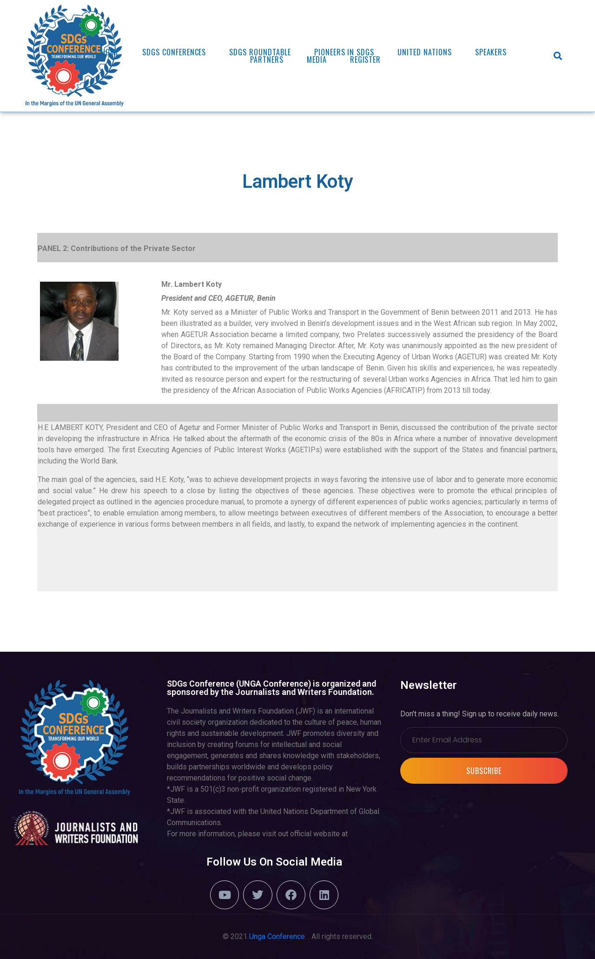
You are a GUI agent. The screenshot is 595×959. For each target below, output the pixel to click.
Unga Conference (277, 936)
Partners (267, 59)
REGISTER (365, 59)
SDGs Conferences (174, 52)
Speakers (491, 52)
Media (317, 59)
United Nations (424, 52)
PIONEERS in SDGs (344, 52)
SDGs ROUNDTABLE (260, 52)
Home (110, 52)
